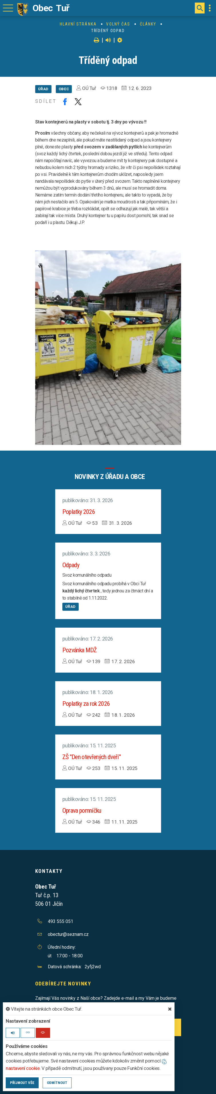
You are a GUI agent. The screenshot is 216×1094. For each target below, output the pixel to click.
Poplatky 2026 (78, 511)
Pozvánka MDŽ (79, 650)
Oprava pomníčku (81, 810)
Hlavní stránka (78, 24)
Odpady (71, 565)
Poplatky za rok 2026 (86, 703)
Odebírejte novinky (63, 984)
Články (148, 24)
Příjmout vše (22, 1083)
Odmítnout (57, 1083)
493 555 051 (60, 921)
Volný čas (118, 24)
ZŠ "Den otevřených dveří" (91, 757)
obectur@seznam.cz (68, 934)
